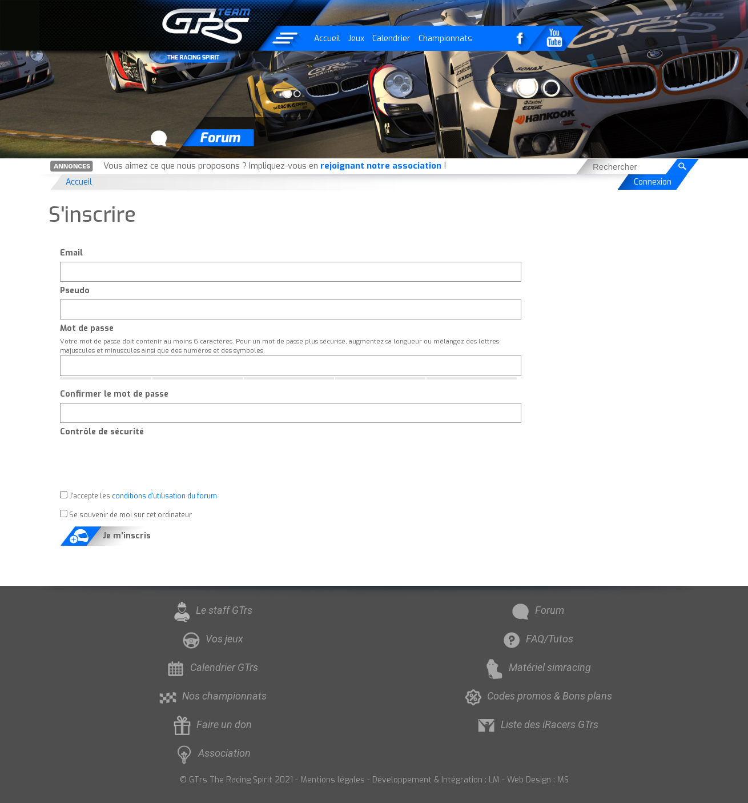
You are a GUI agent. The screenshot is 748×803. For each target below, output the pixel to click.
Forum (536, 610)
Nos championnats (211, 696)
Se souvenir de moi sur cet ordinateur (126, 515)
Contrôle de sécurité (102, 431)
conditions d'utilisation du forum (164, 496)
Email (71, 252)
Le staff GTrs (211, 610)
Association (211, 753)
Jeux (356, 38)
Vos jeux (211, 639)
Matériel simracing (537, 667)
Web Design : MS (538, 779)
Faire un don (211, 724)
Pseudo (75, 290)
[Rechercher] (682, 166)
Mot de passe (87, 328)
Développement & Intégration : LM (436, 779)
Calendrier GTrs (211, 667)
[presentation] (147, 463)
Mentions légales (332, 779)
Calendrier (391, 38)
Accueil (327, 38)
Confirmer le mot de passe (114, 394)
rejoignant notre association (380, 165)
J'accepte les (138, 496)
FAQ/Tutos (536, 639)
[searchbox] (627, 166)
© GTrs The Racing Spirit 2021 (236, 779)
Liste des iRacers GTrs (536, 724)
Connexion (652, 182)
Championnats (445, 38)
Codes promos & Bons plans (536, 696)
